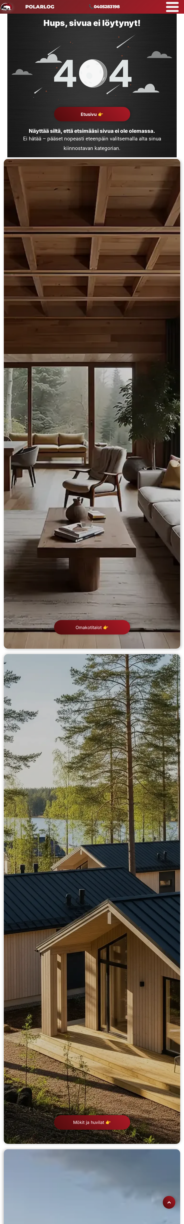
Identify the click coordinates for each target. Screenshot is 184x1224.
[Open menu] (172, 7)
